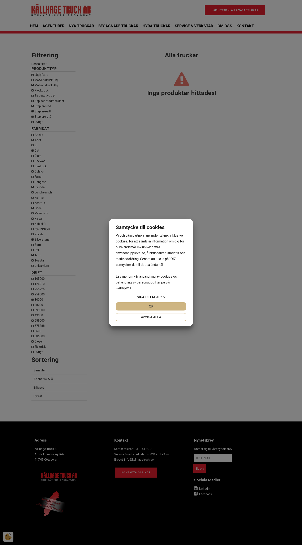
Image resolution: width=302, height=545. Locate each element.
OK (151, 306)
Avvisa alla (151, 317)
